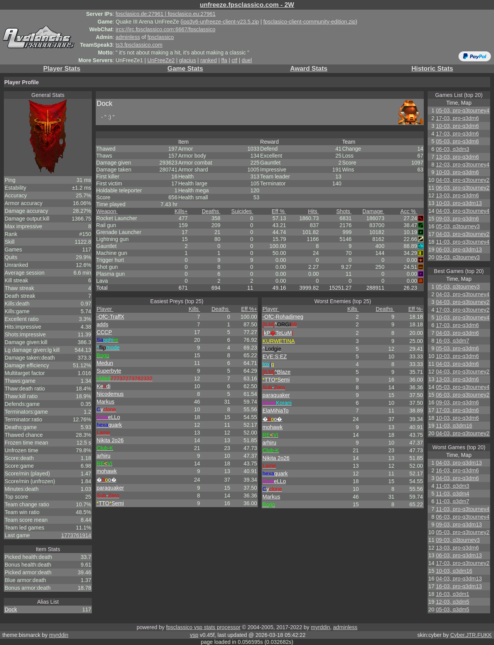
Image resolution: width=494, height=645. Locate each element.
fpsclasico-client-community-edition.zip (309, 22)
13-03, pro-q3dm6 (457, 157)
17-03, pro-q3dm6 (457, 118)
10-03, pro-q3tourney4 (462, 317)
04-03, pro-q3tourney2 (462, 180)
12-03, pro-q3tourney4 (462, 164)
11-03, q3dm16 (454, 426)
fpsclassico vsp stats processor (203, 627)
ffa (224, 60)
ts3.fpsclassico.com (139, 45)
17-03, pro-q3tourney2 (462, 310)
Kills (181, 211)
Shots (344, 211)
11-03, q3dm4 (452, 494)
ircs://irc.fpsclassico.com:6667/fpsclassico (165, 29)
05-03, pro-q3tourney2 (462, 532)
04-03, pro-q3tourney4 (462, 211)
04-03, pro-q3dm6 (457, 333)
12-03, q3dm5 (452, 602)
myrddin (320, 627)
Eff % (279, 211)
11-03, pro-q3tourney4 (462, 242)
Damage (373, 211)
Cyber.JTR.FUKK (471, 635)
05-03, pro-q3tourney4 (462, 110)
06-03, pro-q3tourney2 (462, 188)
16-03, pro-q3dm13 (459, 586)
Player (104, 309)
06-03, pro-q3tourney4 (462, 517)
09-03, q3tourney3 (458, 257)
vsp (194, 635)
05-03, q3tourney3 (458, 226)
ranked (208, 60)
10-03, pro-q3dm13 (459, 203)
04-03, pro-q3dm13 (459, 463)
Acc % (408, 211)
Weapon (107, 211)
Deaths (211, 211)
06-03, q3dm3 (452, 149)
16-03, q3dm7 (452, 341)
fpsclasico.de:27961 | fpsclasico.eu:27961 (166, 14)
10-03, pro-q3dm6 (457, 126)
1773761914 (76, 535)
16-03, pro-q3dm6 (457, 470)
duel (247, 60)
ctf (234, 60)
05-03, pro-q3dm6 (457, 141)
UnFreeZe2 (161, 60)
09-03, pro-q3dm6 (457, 219)
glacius (187, 60)
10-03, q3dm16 (454, 571)
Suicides (242, 211)
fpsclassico (160, 37)
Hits (313, 211)
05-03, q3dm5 (452, 609)
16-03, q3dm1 (452, 594)
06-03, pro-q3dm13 (459, 249)
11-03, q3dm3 (452, 486)
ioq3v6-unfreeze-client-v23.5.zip (220, 22)
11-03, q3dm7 (452, 501)
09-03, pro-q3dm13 (459, 524)
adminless (128, 37)
